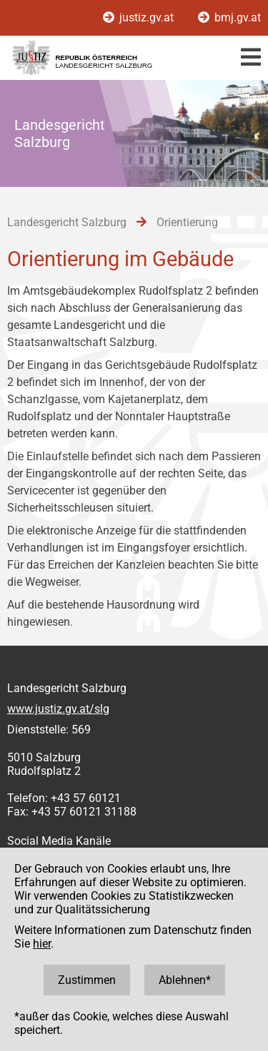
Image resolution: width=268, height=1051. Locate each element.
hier (42, 943)
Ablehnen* (185, 980)
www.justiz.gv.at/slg (58, 709)
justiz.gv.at (140, 17)
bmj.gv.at (229, 17)
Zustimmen (87, 980)
